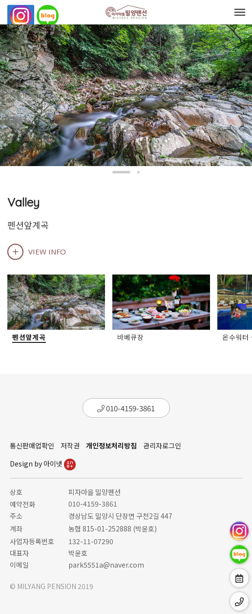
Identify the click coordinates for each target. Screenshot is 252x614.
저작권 (70, 445)
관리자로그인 (162, 445)
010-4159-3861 (126, 408)
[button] (121, 172)
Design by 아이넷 (43, 463)
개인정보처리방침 (111, 445)
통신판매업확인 (32, 445)
